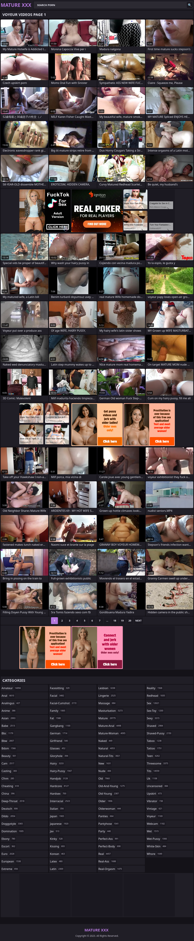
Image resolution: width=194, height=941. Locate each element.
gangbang (60, 725)
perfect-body (109, 846)
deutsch (10, 808)
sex (153, 703)
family (58, 710)
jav (55, 831)
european (12, 861)
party (105, 831)
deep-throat (13, 801)
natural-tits (109, 755)
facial (57, 695)
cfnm (8, 778)
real (105, 853)
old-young (109, 793)
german (59, 733)
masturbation (110, 710)
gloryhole (59, 755)
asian (9, 718)
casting (10, 771)
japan (57, 816)
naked (105, 740)
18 (114, 620)
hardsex (58, 793)
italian (57, 808)
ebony (9, 838)
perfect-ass (108, 838)
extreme (10, 868)
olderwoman (110, 808)
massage (107, 703)
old (104, 778)
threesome (158, 763)
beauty (9, 755)
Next (138, 620)
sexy (153, 718)
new (105, 763)
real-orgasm (110, 868)
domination (13, 831)
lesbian (107, 688)
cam (8, 763)
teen (153, 755)
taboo (154, 740)
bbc (8, 733)
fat (56, 718)
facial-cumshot (63, 703)
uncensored (158, 786)
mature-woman (112, 733)
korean (58, 853)
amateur (12, 688)
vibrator (155, 801)
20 (129, 620)
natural (107, 748)
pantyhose (109, 823)
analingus (11, 703)
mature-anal (110, 725)
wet (153, 831)
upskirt (154, 793)
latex (56, 861)
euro (8, 853)
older (105, 801)
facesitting (60, 688)
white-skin (157, 846)
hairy (57, 763)
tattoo (154, 748)
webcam (156, 823)
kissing (58, 846)
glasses (58, 748)
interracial (60, 801)
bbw (8, 740)
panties (106, 816)
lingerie (107, 695)
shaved (155, 725)
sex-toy (155, 710)
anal (8, 695)
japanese (59, 823)
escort (9, 846)
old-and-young (112, 786)
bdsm (9, 748)
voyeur (155, 816)
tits (153, 771)
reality (155, 688)
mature (107, 718)
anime (9, 710)
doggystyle (13, 823)
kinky (56, 838)
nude (105, 771)
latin (57, 868)
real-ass (107, 861)
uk (152, 778)
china (8, 793)
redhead (156, 695)
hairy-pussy (61, 771)
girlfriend (59, 740)
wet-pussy (157, 838)
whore (155, 853)
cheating (11, 786)
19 (122, 620)
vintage (155, 808)
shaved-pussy (159, 733)
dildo (9, 816)
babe (9, 725)
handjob (59, 778)
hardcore (60, 786)
